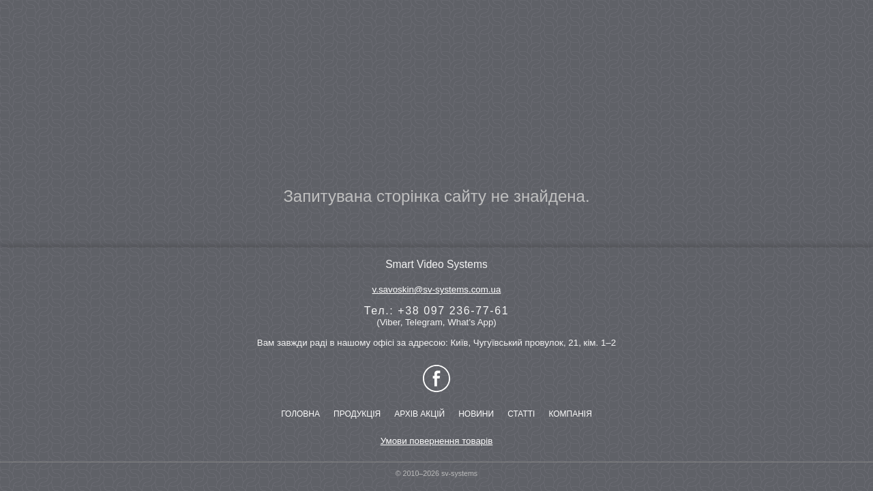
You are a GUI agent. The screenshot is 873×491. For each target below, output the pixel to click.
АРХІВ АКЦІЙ (419, 414)
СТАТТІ (521, 414)
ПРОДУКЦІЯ (357, 414)
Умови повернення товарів (437, 441)
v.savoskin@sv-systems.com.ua (436, 289)
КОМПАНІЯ (569, 414)
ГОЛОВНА (300, 414)
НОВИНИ (476, 414)
